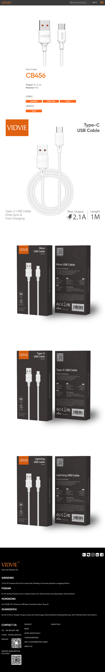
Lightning (33, 101)
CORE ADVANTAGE (31, 638)
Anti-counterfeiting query (36, 642)
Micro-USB (51, 101)
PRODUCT (28, 624)
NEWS (26, 629)
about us (28, 646)
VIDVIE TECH (55, 624)
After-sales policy (32, 633)
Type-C (68, 101)
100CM (34, 111)
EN (94, 2)
